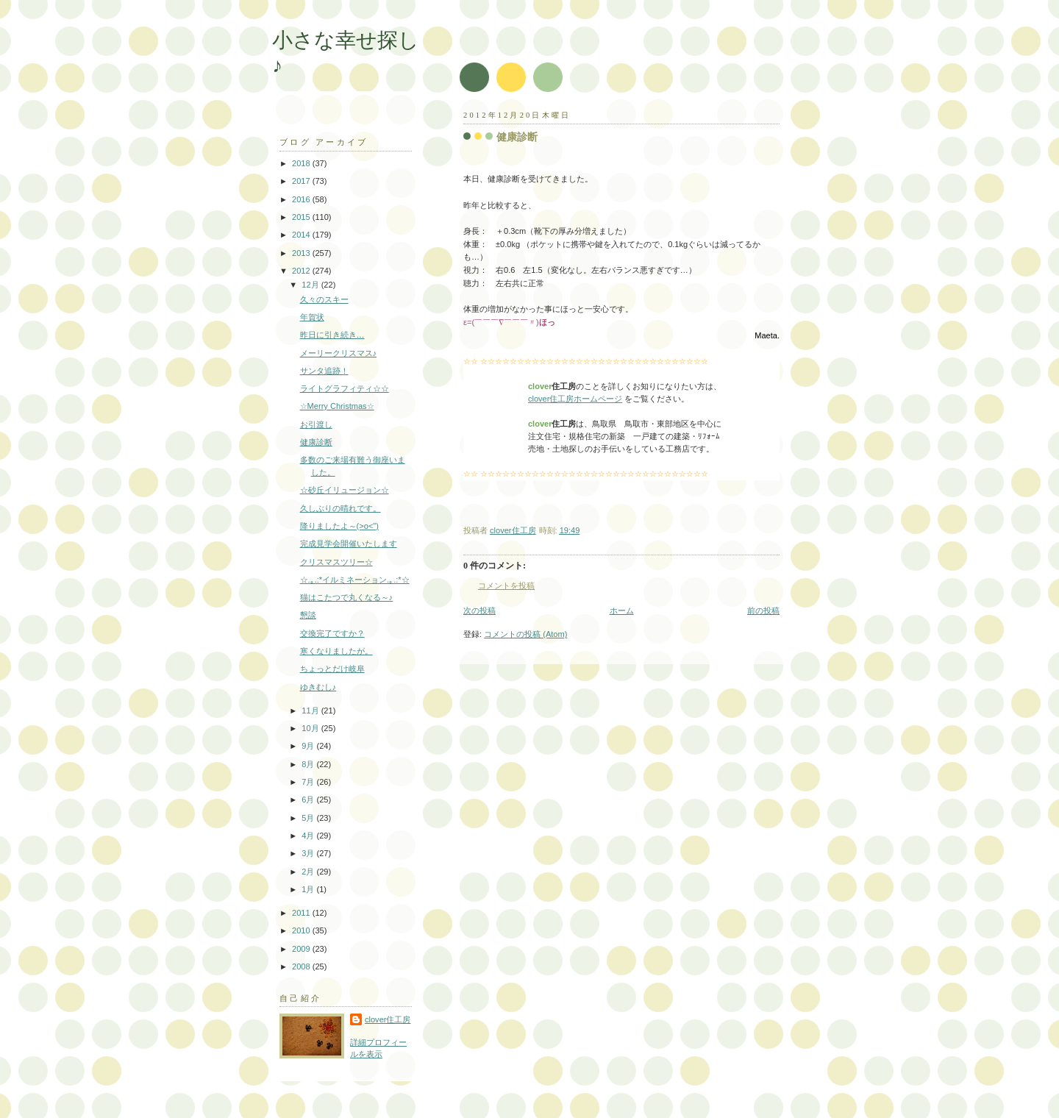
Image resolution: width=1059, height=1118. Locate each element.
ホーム (622, 610)
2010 (302, 930)
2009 (302, 948)
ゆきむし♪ (318, 687)
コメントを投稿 (506, 585)
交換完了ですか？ (332, 633)
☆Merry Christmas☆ (337, 406)
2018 (302, 163)
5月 (309, 817)
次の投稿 (479, 610)
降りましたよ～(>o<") (339, 525)
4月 (309, 835)
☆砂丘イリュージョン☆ (344, 489)
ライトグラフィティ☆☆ (344, 388)
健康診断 (316, 442)
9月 (309, 745)
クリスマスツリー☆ (336, 562)
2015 (302, 217)
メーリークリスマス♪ (338, 353)
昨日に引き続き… (332, 334)
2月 (309, 871)
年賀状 (312, 317)
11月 (311, 710)
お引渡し (316, 424)
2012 (302, 270)
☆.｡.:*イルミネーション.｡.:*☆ (355, 579)
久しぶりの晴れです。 (340, 508)
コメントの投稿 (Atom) (525, 634)
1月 (309, 889)
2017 (302, 181)
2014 (302, 234)
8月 (309, 764)
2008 (302, 966)
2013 (302, 253)
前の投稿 (763, 610)
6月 (309, 799)
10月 (311, 728)
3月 (309, 853)
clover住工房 (387, 1019)
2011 (302, 912)
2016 (302, 199)
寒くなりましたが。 (336, 651)
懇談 (308, 614)
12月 (311, 284)
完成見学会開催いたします (348, 543)
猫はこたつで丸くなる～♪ (346, 597)
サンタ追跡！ (324, 370)
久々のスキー (324, 299)
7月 (309, 781)
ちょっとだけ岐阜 (332, 668)
